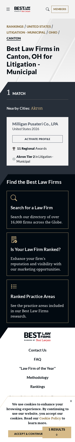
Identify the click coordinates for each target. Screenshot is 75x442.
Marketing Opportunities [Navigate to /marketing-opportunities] (37, 254)
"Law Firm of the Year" (37, 368)
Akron (37, 108)
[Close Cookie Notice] (68, 401)
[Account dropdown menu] (59, 9)
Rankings (37, 387)
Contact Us (37, 350)
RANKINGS (15, 26)
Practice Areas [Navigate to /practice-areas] (37, 301)
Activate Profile (37, 139)
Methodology (37, 377)
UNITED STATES (39, 26)
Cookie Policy (50, 418)
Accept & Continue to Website (37, 433)
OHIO (53, 32)
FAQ (37, 359)
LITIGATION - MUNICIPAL (26, 32)
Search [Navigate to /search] (37, 210)
